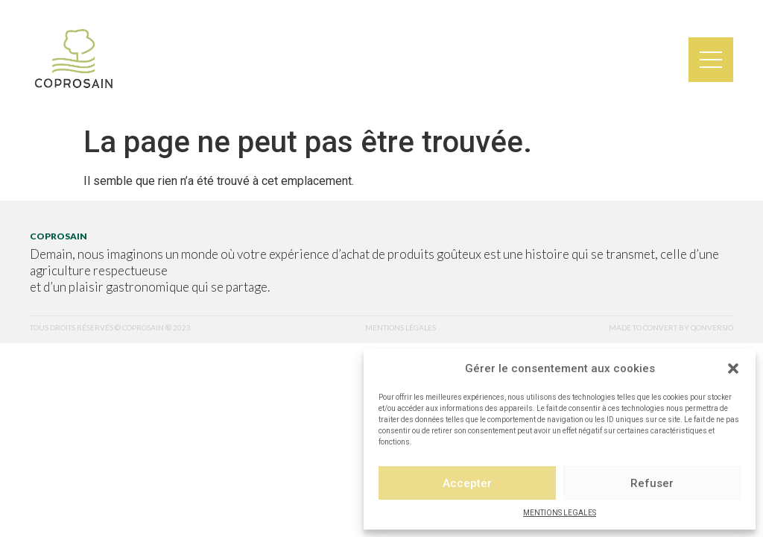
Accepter (467, 483)
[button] (733, 368)
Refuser (652, 483)
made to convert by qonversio (671, 327)
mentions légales (400, 327)
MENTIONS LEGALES (559, 513)
